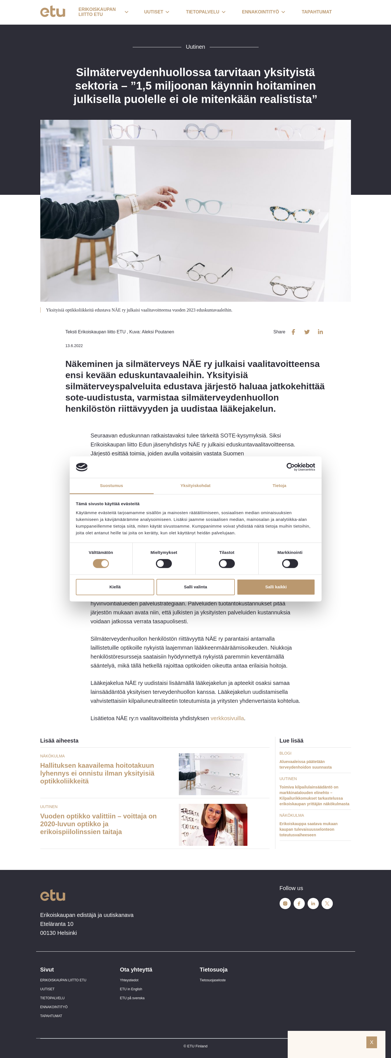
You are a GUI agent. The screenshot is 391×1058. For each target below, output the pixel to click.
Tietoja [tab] (279, 485)
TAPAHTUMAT (51, 1016)
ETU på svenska (132, 998)
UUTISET (47, 989)
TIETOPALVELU (52, 998)
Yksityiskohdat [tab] (195, 485)
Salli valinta (195, 586)
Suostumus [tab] (111, 485)
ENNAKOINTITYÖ (54, 1007)
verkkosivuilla (226, 718)
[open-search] (342, 12)
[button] (103, 12)
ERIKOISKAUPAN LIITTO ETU (63, 980)
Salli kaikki (276, 586)
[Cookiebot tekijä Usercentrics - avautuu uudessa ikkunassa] (290, 467)
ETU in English (131, 989)
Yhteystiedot (129, 980)
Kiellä (115, 586)
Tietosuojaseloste (213, 980)
